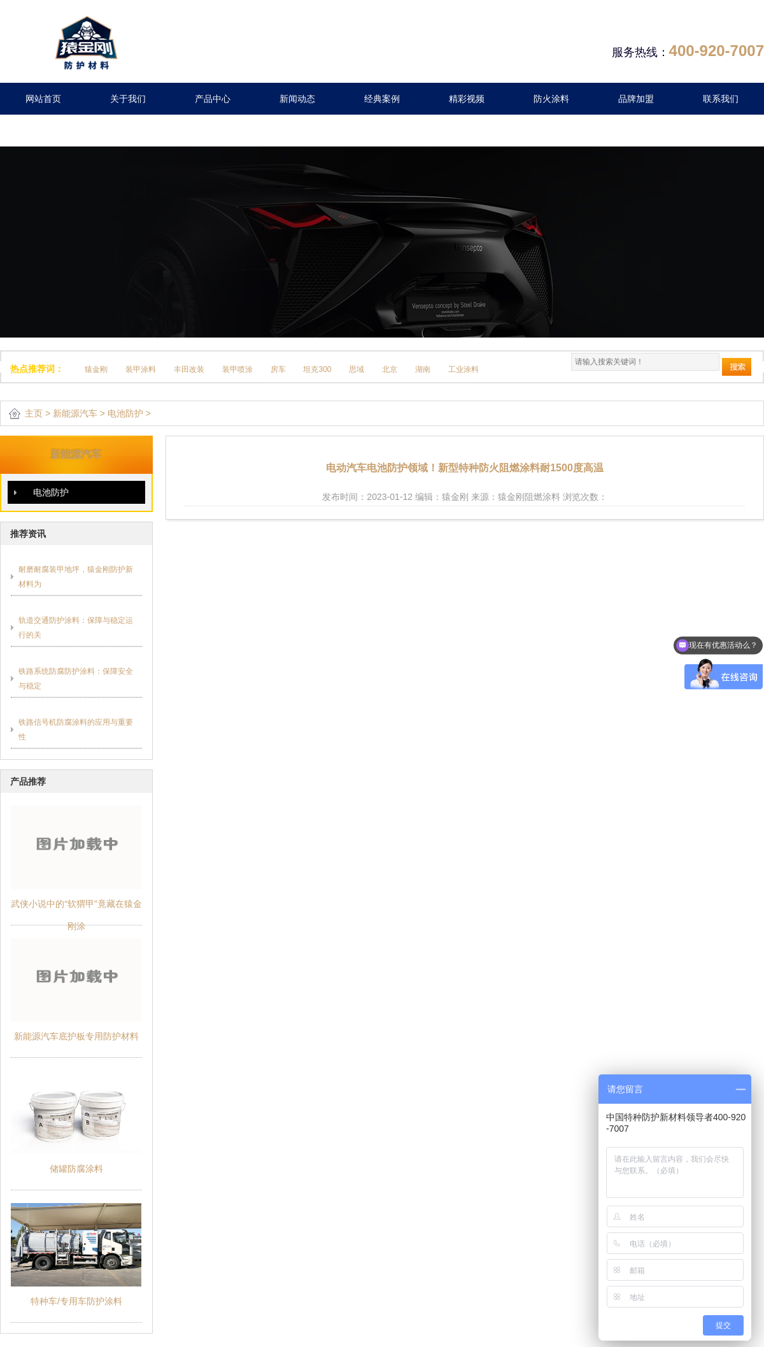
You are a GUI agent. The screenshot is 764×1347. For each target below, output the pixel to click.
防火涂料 (551, 99)
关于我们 (128, 99)
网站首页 (43, 99)
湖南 (422, 369)
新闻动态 (297, 99)
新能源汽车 (75, 413)
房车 (278, 369)
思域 (356, 369)
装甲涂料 (140, 369)
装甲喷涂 (237, 369)
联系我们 (721, 99)
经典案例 (382, 99)
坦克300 (317, 369)
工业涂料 (463, 369)
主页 (34, 413)
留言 (43, 130)
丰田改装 (189, 369)
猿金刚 (96, 369)
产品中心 (212, 99)
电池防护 (125, 413)
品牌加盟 (636, 99)
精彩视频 (467, 99)
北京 (389, 369)
